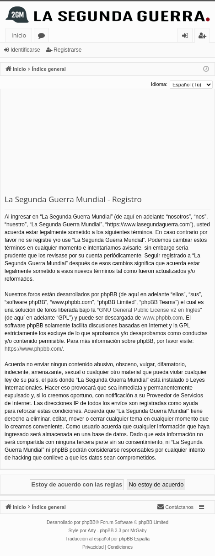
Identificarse (25, 50)
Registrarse (67, 50)
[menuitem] (175, 507)
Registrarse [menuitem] (204, 37)
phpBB (89, 522)
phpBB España (134, 538)
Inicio (18, 35)
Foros (43, 37)
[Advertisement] (107, 143)
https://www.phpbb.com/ (34, 349)
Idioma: (159, 84)
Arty (92, 530)
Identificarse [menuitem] (187, 37)
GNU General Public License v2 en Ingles (149, 310)
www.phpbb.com (163, 318)
